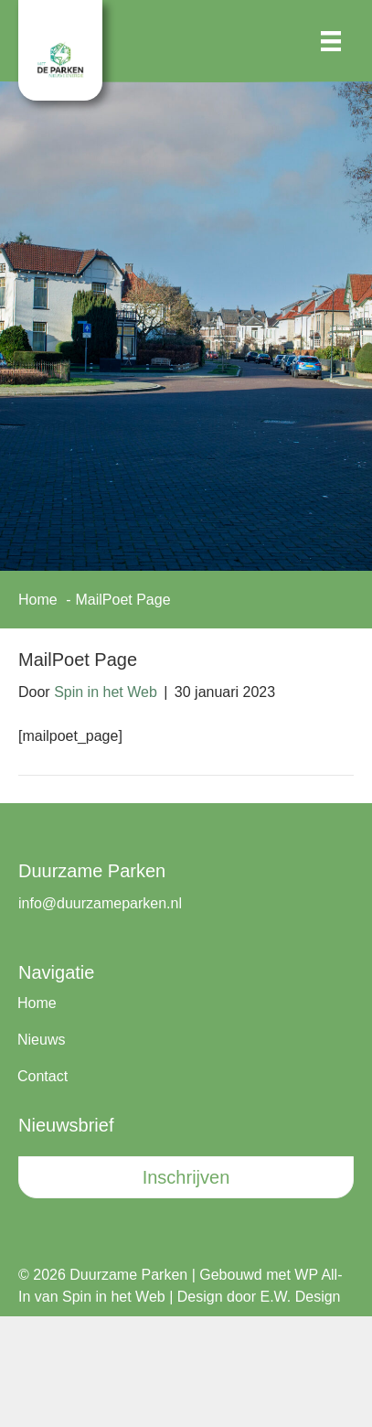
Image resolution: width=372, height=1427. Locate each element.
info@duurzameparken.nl (100, 903)
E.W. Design (300, 1296)
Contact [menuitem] (42, 1076)
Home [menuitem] (37, 1003)
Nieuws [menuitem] (41, 1039)
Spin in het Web (113, 1296)
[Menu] (331, 41)
